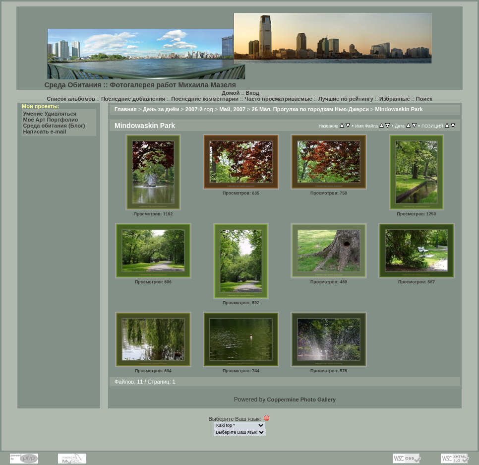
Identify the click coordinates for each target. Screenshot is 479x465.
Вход (252, 93)
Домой (231, 93)
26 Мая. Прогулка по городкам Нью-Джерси (310, 109)
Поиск (424, 99)
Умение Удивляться (50, 114)
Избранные (394, 99)
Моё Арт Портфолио (50, 120)
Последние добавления (133, 99)
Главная (126, 109)
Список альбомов (71, 99)
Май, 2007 (232, 109)
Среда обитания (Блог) (54, 126)
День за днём (161, 109)
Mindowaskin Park (399, 109)
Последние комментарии (205, 99)
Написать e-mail (44, 131)
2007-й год (199, 109)
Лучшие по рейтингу (345, 99)
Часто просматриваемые (278, 99)
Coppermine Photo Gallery (301, 399)
